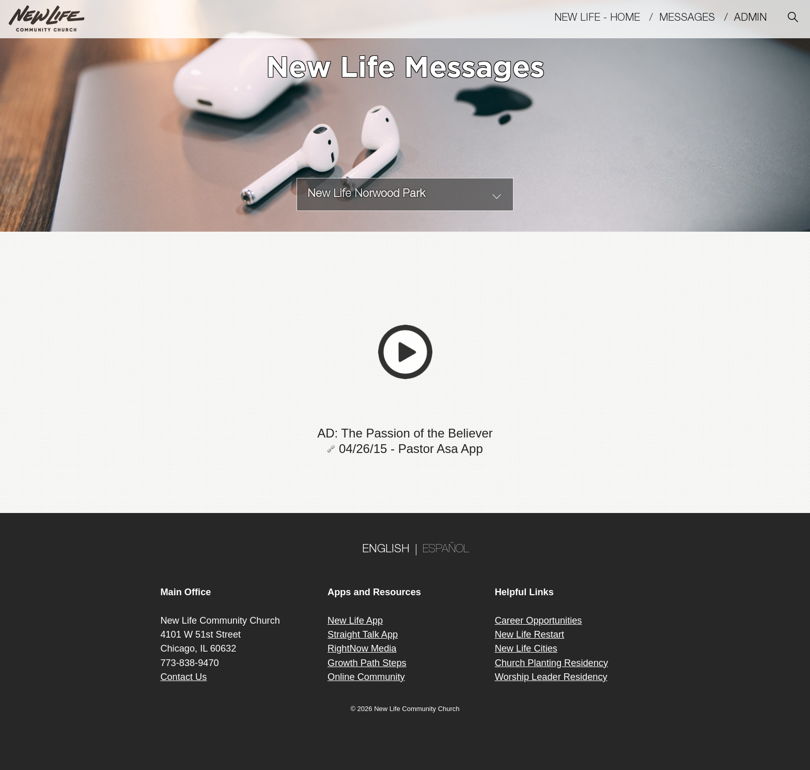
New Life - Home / (606, 18)
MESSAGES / (696, 18)
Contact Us (183, 677)
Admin (755, 18)
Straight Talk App (363, 634)
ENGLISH (386, 549)
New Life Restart (529, 634)
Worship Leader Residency (551, 677)
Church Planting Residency (551, 663)
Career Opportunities (538, 620)
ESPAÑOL (446, 549)
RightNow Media (362, 648)
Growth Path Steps (367, 663)
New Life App (355, 620)
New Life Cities (526, 648)
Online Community (366, 677)
